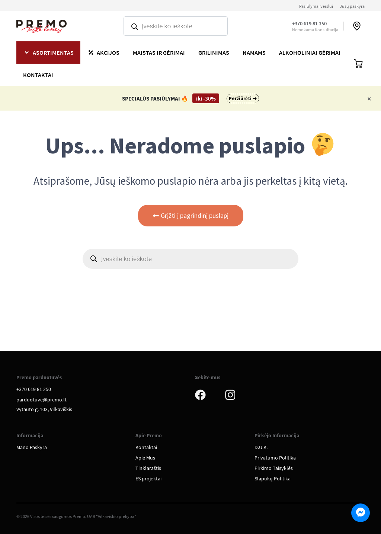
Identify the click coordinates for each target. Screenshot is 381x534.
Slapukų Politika (272, 478)
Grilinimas (213, 52)
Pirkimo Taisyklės (273, 468)
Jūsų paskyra (352, 6)
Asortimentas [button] (53, 52)
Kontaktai (38, 75)
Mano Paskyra (31, 447)
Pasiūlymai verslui (316, 6)
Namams (254, 52)
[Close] (369, 98)
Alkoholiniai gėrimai (309, 52)
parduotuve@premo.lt (41, 399)
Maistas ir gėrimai (159, 52)
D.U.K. (261, 447)
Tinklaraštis (148, 468)
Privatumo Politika (275, 457)
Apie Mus (145, 457)
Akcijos (108, 52)
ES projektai (148, 478)
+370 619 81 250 (309, 23)
